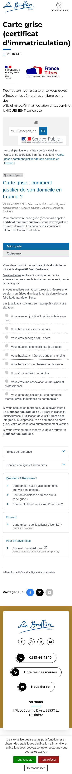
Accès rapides (59, 7)
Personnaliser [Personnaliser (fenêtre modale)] (36, 768)
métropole (33, 407)
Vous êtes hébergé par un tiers (27, 338)
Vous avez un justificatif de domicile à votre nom (35, 318)
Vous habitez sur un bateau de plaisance (34, 364)
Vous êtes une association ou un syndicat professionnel (34, 384)
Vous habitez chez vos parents (27, 329)
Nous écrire (34, 687)
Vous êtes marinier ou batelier (27, 373)
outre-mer (31, 429)
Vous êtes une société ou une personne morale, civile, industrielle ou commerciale (33, 396)
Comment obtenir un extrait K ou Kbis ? (37, 504)
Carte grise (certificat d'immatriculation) (29, 154)
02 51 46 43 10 (34, 658)
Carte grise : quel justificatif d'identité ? (37, 524)
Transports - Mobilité (44, 150)
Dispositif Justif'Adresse (29, 548)
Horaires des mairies (34, 672)
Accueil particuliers (16, 150)
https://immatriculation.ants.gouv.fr (41, 105)
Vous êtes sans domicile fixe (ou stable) (33, 346)
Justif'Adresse (12, 275)
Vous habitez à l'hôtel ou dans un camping (35, 355)
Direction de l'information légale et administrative (30, 572)
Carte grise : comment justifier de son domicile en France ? (34, 159)
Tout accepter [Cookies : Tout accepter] (24, 759)
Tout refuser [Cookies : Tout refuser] (48, 759)
